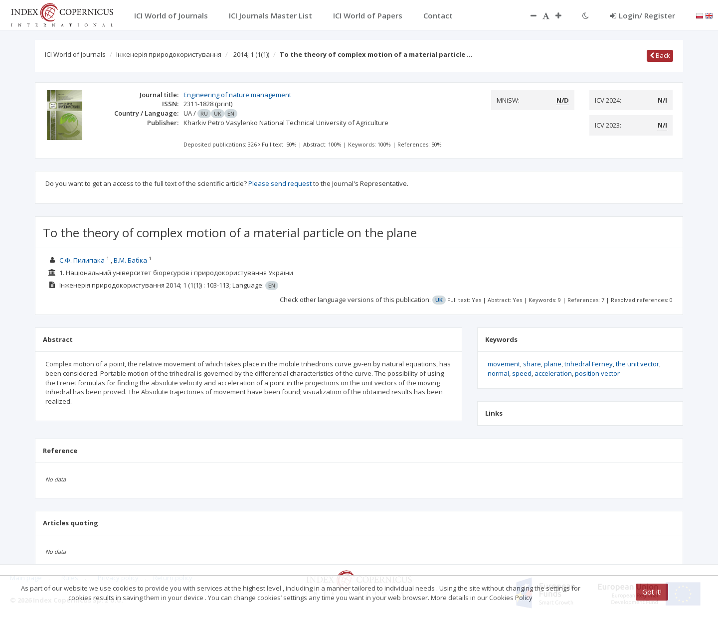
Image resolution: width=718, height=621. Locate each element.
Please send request (280, 183)
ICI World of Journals (75, 54)
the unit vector (637, 363)
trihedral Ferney (588, 363)
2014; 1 (251, 54)
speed (522, 373)
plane (552, 363)
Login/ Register (642, 15)
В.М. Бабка (130, 260)
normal (498, 373)
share (532, 363)
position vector (597, 373)
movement (504, 363)
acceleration (553, 373)
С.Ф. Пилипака (82, 260)
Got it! (652, 592)
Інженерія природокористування (168, 54)
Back (660, 55)
